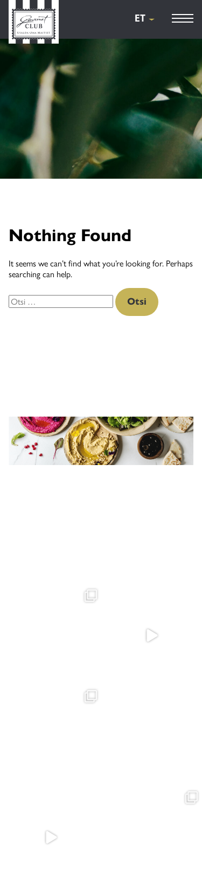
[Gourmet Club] (34, 23)
